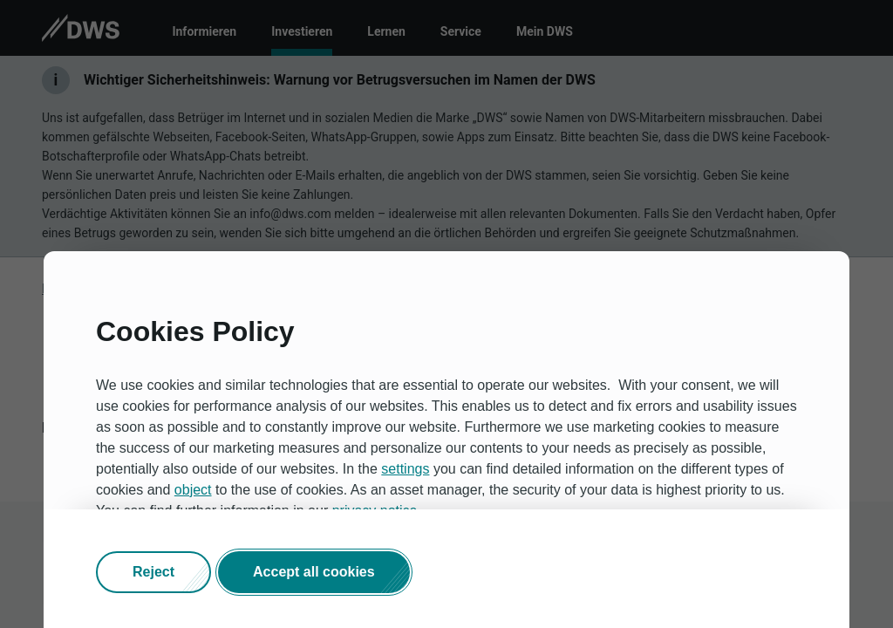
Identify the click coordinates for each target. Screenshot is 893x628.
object (193, 489)
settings (405, 468)
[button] (153, 572)
